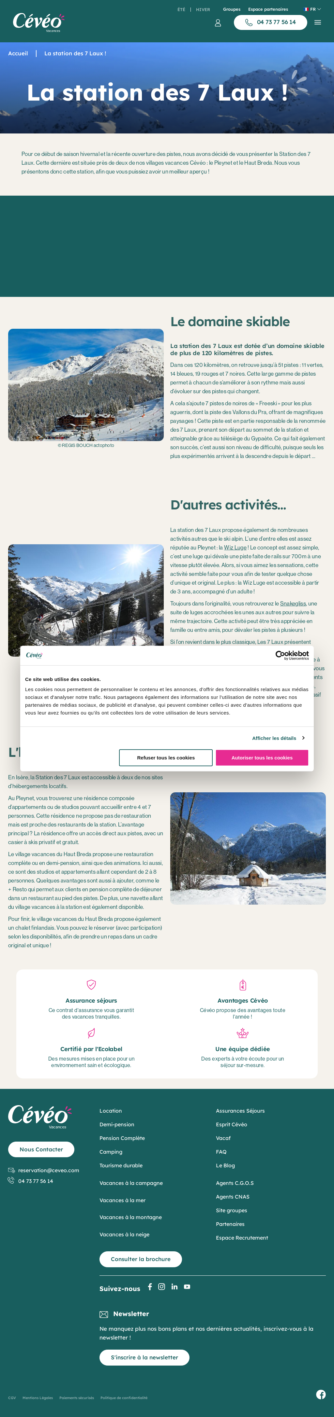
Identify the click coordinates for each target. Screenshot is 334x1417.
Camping (110, 1151)
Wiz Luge (235, 547)
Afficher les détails (274, 738)
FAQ (221, 1151)
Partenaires (230, 1224)
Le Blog (225, 1165)
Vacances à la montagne (130, 1217)
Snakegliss (293, 603)
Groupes (231, 9)
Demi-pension (116, 1124)
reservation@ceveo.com (43, 1170)
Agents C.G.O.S (235, 1183)
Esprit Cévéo (231, 1124)
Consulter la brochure (141, 1259)
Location (110, 1110)
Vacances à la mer (122, 1200)
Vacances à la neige (124, 1234)
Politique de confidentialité (123, 1398)
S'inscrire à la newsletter (144, 1357)
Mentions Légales (38, 1398)
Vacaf (223, 1138)
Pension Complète (122, 1138)
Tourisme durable (121, 1165)
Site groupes (231, 1210)
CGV (12, 1398)
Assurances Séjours (240, 1110)
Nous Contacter (41, 1149)
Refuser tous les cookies (166, 757)
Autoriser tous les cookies (262, 757)
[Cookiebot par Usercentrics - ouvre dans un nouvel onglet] (280, 655)
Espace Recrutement (242, 1237)
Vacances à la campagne (131, 1183)
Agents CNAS (233, 1196)
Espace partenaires (268, 9)
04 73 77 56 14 (30, 1181)
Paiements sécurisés (76, 1398)
